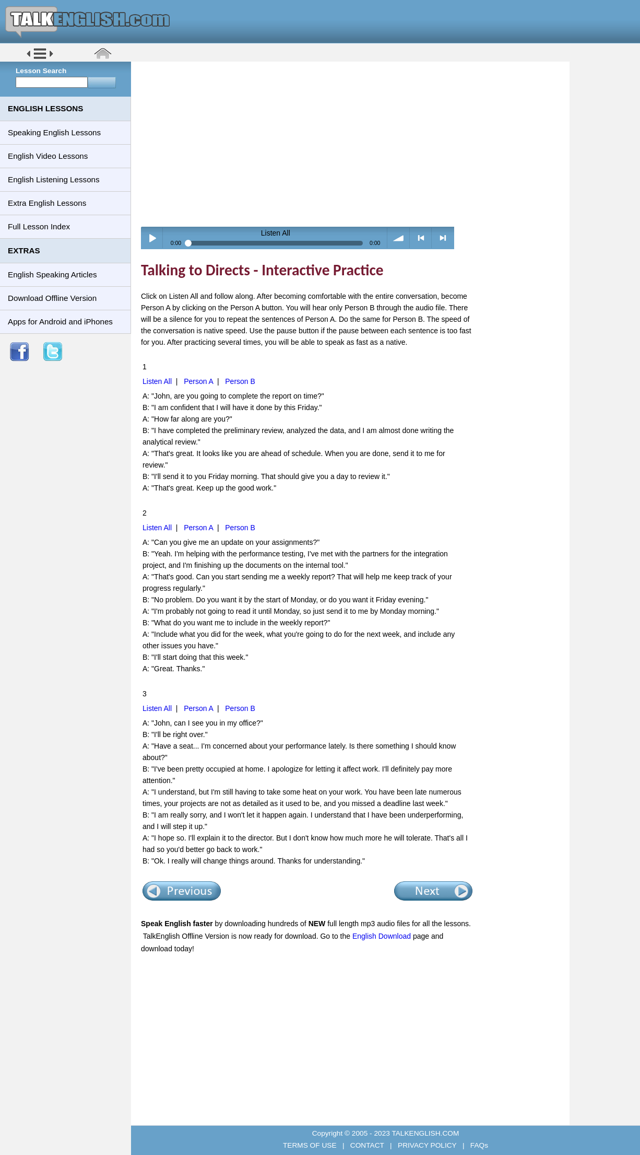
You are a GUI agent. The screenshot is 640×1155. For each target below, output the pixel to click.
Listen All (157, 381)
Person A (198, 381)
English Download (381, 936)
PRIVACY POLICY (427, 1145)
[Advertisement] (354, 144)
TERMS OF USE (310, 1145)
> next (443, 238)
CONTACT (367, 1145)
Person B (240, 381)
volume (398, 238)
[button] (40, 58)
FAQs (478, 1145)
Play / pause (152, 238)
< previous (421, 238)
